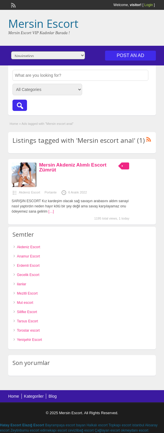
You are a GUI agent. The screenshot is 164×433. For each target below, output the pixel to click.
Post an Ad (130, 55)
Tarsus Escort (27, 321)
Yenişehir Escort (29, 340)
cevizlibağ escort (81, 430)
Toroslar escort (28, 330)
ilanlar (21, 284)
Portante (50, 192)
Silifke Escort (27, 312)
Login (148, 5)
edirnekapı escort (53, 430)
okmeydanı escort (134, 430)
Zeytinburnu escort (24, 430)
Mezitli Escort (27, 293)
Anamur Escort (28, 256)
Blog (52, 396)
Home (14, 123)
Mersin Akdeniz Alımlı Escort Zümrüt (73, 167)
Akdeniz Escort (29, 192)
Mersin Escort (43, 23)
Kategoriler (34, 396)
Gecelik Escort (28, 275)
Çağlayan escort (107, 430)
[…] (51, 211)
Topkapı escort (120, 425)
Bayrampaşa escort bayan (65, 425)
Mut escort (25, 303)
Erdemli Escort (28, 266)
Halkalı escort (97, 425)
